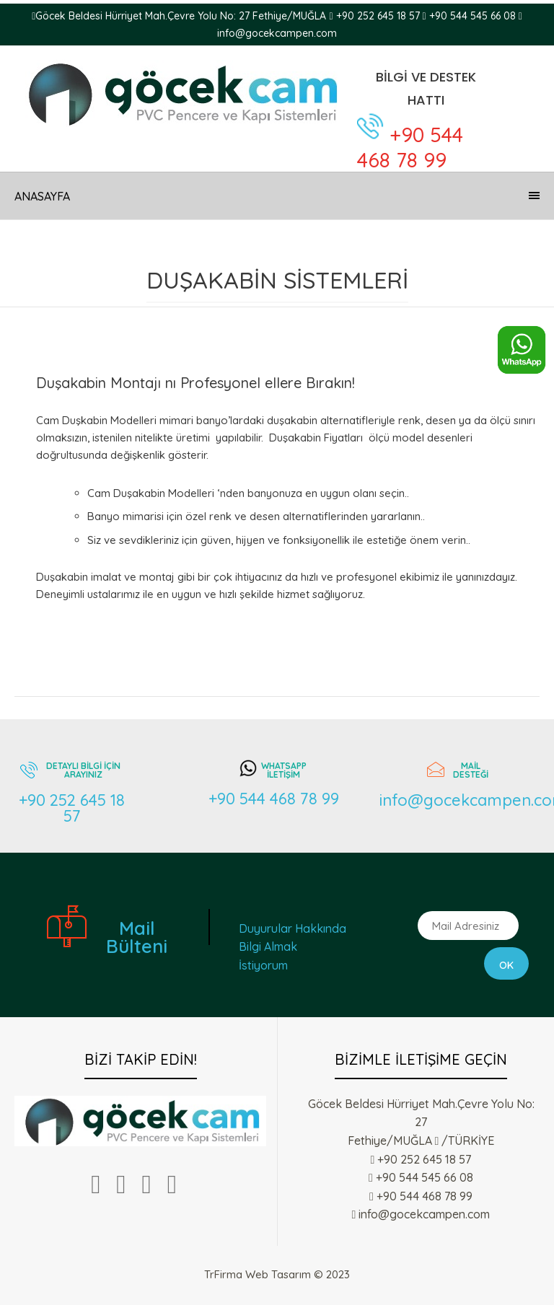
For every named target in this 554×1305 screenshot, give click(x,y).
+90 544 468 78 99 (410, 147)
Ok (506, 965)
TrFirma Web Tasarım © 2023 (277, 1274)
